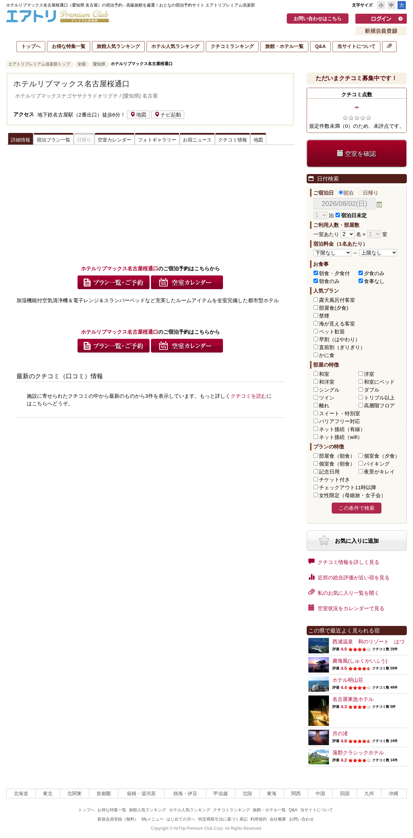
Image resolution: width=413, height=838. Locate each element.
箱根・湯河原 (141, 793)
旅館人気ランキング (118, 46)
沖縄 (393, 793)
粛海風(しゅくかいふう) (359, 661)
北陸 (247, 793)
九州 (369, 793)
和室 (324, 374)
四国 (345, 793)
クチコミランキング (232, 46)
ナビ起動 (167, 115)
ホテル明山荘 (347, 680)
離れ (324, 405)
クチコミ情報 (232, 140)
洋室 (369, 374)
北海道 (21, 793)
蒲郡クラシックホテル (358, 752)
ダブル (371, 390)
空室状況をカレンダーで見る (346, 607)
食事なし (374, 281)
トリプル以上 (379, 397)
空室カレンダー (114, 140)
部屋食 (337, 456)
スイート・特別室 (339, 413)
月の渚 (340, 733)
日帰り (368, 193)
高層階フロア (379, 405)
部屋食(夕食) (333, 308)
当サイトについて (356, 46)
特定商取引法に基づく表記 (223, 819)
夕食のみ (374, 273)
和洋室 (326, 382)
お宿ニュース (197, 140)
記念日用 (329, 472)
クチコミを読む (249, 396)
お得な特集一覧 (68, 46)
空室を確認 (356, 153)
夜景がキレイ (379, 472)
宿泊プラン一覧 (53, 140)
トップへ (30, 46)
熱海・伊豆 (185, 793)
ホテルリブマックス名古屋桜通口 (71, 83)
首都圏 (103, 793)
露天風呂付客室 (337, 300)
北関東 (74, 793)
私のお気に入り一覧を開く (343, 592)
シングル (329, 390)
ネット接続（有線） (342, 429)
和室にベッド (379, 382)
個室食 (382, 456)
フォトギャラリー (157, 140)
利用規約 (258, 819)
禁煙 (324, 316)
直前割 (342, 347)
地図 (138, 115)
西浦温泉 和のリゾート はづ (368, 641)
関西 (296, 793)
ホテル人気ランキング (175, 46)
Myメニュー (153, 819)
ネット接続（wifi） (341, 437)
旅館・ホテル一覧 (284, 46)
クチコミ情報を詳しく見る (343, 561)
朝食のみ (329, 281)
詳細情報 (20, 140)
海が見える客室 (337, 323)
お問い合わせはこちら (318, 18)
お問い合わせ (301, 819)
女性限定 (352, 495)
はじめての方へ (180, 819)
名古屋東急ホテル (353, 699)
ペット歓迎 (332, 331)
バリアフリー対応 (339, 421)
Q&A (320, 46)
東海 (271, 793)
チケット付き (334, 479)
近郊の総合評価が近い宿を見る (349, 577)
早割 (339, 339)
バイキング (377, 464)
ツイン (326, 397)
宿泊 (346, 193)
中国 (320, 793)
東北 (47, 793)
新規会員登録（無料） (118, 819)
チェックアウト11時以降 (347, 487)
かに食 (326, 355)
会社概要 (278, 819)
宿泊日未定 (351, 215)
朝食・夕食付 (334, 273)
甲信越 (220, 793)
